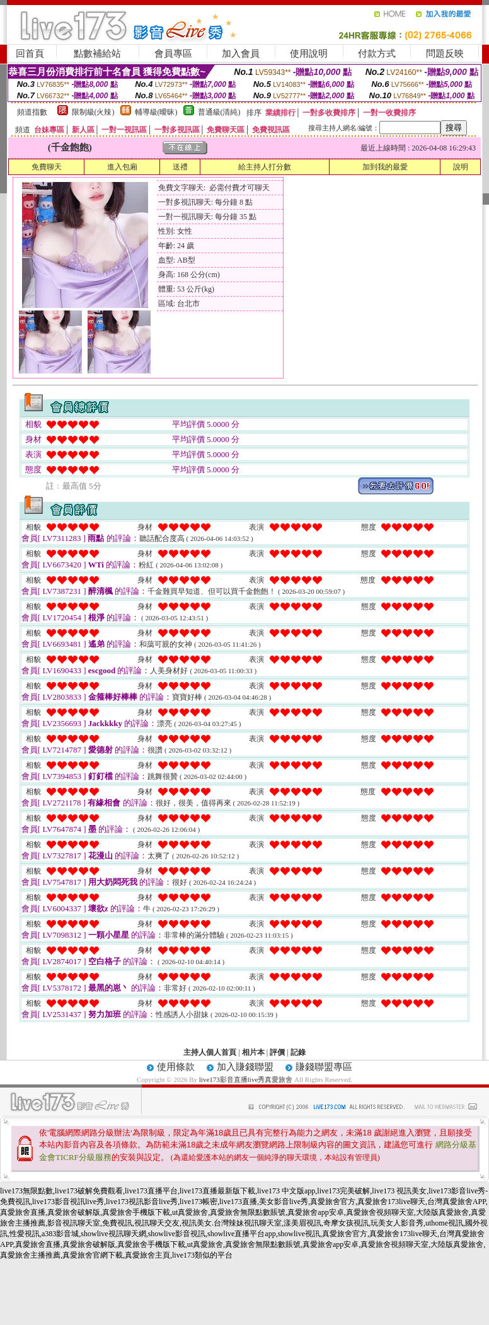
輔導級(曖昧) (156, 112)
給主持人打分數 (264, 166)
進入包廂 (122, 166)
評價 (277, 1052)
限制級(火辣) (93, 112)
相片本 (253, 1052)
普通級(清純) (219, 112)
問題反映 (445, 53)
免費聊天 (47, 166)
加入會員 (241, 53)
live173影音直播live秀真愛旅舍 (246, 1079)
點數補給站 (97, 53)
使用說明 (309, 53)
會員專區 (173, 53)
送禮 (180, 166)
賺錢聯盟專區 (324, 1067)
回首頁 (30, 53)
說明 (460, 166)
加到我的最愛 (385, 166)
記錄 (298, 1052)
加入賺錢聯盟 (245, 1067)
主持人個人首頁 (209, 1052)
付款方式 (377, 53)
